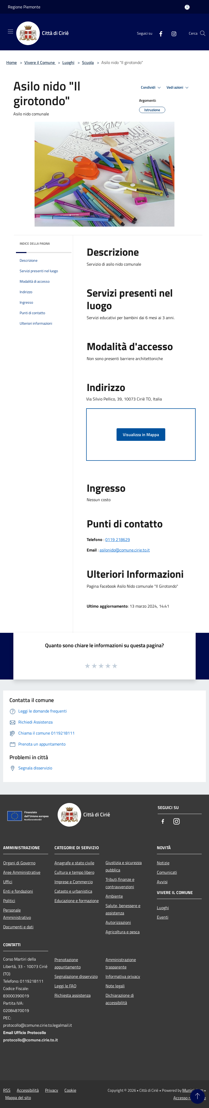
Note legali (115, 986)
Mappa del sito (18, 1097)
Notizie (163, 863)
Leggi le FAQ (65, 986)
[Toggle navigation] (10, 31)
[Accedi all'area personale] (187, 7)
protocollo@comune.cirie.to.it (30, 1040)
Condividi (151, 87)
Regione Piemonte (24, 7)
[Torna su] (197, 1096)
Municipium (192, 1090)
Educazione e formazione (76, 900)
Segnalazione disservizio (76, 976)
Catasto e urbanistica (73, 891)
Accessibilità (28, 1090)
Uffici (7, 882)
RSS (6, 1090)
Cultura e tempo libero (74, 872)
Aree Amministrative (21, 872)
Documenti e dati (18, 927)
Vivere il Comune (40, 62)
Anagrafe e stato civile (74, 863)
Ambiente (114, 896)
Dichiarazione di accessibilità (120, 999)
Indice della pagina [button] (35, 243)
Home (11, 62)
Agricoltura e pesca (123, 932)
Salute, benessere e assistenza (123, 909)
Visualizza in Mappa (141, 434)
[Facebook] (158, 33)
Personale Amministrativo (17, 913)
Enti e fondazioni (18, 891)
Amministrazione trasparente (121, 963)
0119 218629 (117, 539)
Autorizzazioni (118, 922)
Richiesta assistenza (72, 995)
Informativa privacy (123, 976)
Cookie (70, 1090)
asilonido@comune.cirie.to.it (125, 550)
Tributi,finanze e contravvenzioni (120, 883)
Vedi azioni (178, 87)
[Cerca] (203, 33)
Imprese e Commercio (73, 882)
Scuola (88, 62)
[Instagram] (172, 33)
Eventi (162, 917)
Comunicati (167, 872)
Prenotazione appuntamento (67, 963)
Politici (9, 900)
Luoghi (68, 62)
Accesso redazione (189, 1098)
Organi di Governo (19, 863)
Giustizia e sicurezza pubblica (124, 866)
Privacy (51, 1090)
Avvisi (162, 882)
